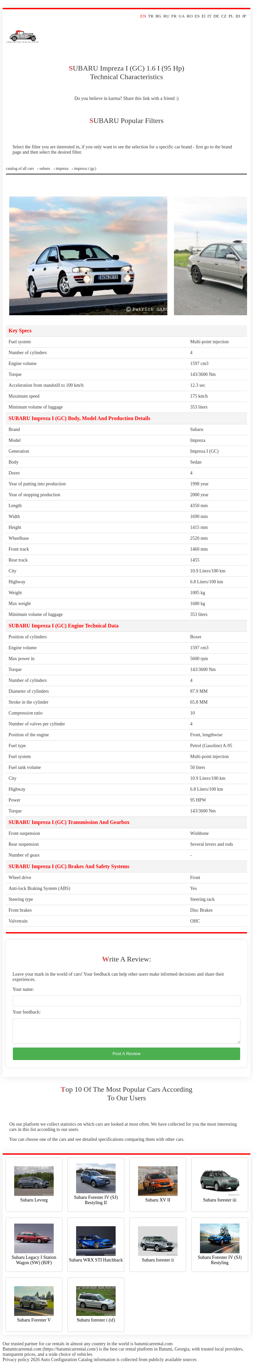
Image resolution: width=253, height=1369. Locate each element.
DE (216, 16)
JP (244, 16)
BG (158, 16)
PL (231, 16)
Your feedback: (27, 1012)
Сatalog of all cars (20, 168)
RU (166, 16)
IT (209, 16)
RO (190, 16)
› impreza (61, 168)
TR (151, 16)
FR (174, 16)
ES (197, 16)
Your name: (23, 989)
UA (182, 16)
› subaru (43, 168)
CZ (224, 16)
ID (238, 16)
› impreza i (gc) (84, 168)
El (204, 16)
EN (143, 16)
